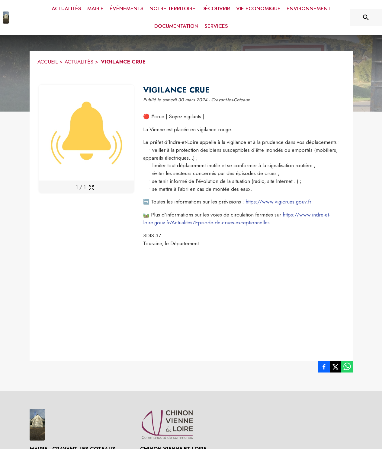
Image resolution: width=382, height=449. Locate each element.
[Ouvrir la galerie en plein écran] (91, 187)
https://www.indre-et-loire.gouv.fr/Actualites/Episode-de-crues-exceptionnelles (236, 218)
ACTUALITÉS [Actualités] (79, 61)
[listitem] (324, 368)
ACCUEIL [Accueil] (47, 61)
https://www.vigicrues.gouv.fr (278, 201)
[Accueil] (6, 17)
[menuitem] (66, 9)
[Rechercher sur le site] (366, 17)
